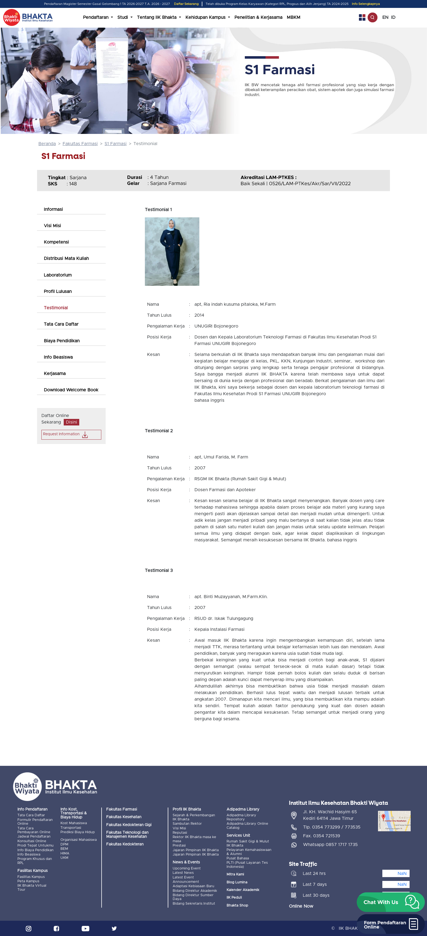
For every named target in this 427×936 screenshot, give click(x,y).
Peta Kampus (28, 881)
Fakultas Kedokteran (125, 844)
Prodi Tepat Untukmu (35, 845)
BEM (64, 849)
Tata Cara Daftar (61, 324)
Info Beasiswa (58, 357)
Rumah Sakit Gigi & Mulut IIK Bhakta (248, 843)
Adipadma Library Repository (241, 817)
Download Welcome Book (71, 390)
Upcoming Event (187, 868)
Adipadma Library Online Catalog (247, 825)
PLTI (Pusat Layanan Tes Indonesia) (247, 864)
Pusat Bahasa (238, 858)
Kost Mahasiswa (73, 823)
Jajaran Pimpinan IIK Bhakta (196, 850)
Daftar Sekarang (186, 3)
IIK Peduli (234, 897)
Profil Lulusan (58, 291)
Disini (71, 422)
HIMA (64, 853)
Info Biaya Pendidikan (35, 850)
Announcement (186, 882)
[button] (391, 902)
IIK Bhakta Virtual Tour (31, 887)
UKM (64, 858)
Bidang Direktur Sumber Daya (193, 897)
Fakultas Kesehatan (123, 817)
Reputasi (180, 833)
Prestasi (179, 845)
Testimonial (56, 308)
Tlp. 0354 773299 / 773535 (332, 827)
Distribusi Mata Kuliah (66, 258)
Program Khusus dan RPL (34, 861)
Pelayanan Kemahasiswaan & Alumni (249, 852)
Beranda (47, 144)
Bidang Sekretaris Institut (194, 903)
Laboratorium (58, 275)
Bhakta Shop (237, 905)
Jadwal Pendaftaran (34, 836)
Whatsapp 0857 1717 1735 (330, 844)
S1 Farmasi (116, 144)
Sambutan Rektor (187, 824)
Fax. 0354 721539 (321, 836)
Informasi (53, 209)
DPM (64, 844)
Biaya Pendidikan (62, 341)
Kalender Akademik (243, 890)
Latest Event (183, 877)
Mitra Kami (235, 874)
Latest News (183, 873)
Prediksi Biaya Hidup (77, 832)
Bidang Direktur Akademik (195, 891)
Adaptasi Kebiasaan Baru (193, 886)
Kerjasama (55, 373)
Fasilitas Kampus (31, 877)
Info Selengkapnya (366, 3)
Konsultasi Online (31, 841)
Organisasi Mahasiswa (78, 840)
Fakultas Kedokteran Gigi (128, 825)
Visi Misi (52, 226)
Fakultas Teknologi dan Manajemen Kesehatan (127, 834)
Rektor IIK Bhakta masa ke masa (194, 839)
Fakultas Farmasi (80, 144)
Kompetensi (56, 242)
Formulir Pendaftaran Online (35, 822)
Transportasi (70, 828)
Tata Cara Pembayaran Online (33, 830)
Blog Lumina (237, 882)
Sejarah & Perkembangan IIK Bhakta (194, 817)
